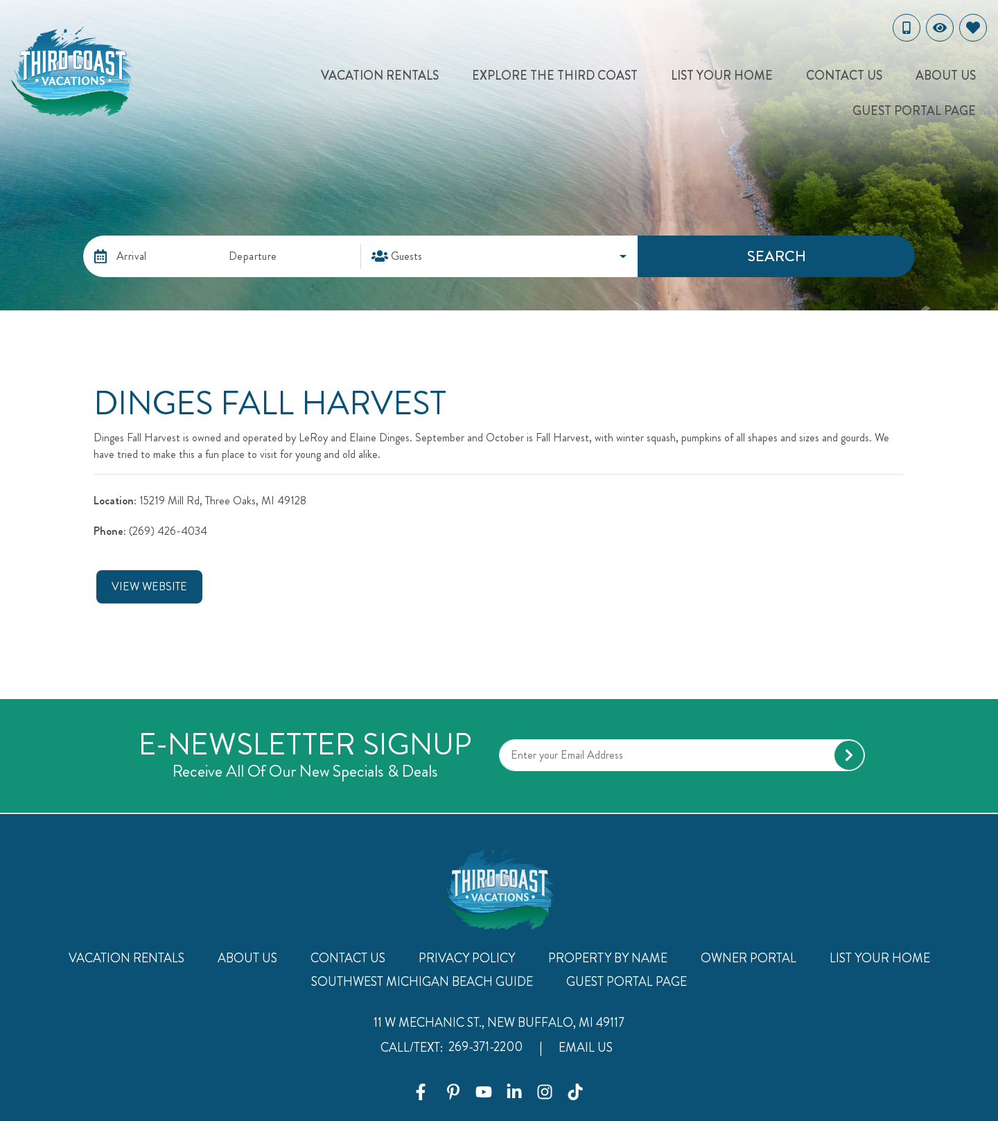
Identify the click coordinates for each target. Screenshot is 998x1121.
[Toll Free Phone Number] (906, 28)
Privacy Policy (467, 958)
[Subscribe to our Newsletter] (682, 755)
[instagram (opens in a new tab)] (545, 1092)
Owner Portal (748, 958)
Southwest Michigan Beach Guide (422, 982)
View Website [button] (149, 586)
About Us (946, 76)
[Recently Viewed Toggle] (940, 28)
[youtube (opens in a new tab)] (484, 1092)
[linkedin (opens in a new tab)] (514, 1092)
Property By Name (607, 958)
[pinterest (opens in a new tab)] (453, 1092)
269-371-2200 (485, 1047)
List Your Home (722, 76)
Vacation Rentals (380, 76)
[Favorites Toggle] (973, 28)
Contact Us (844, 76)
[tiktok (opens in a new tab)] (575, 1092)
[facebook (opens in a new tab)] (423, 1092)
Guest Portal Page (914, 111)
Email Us (586, 1048)
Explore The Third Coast (555, 76)
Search (776, 256)
